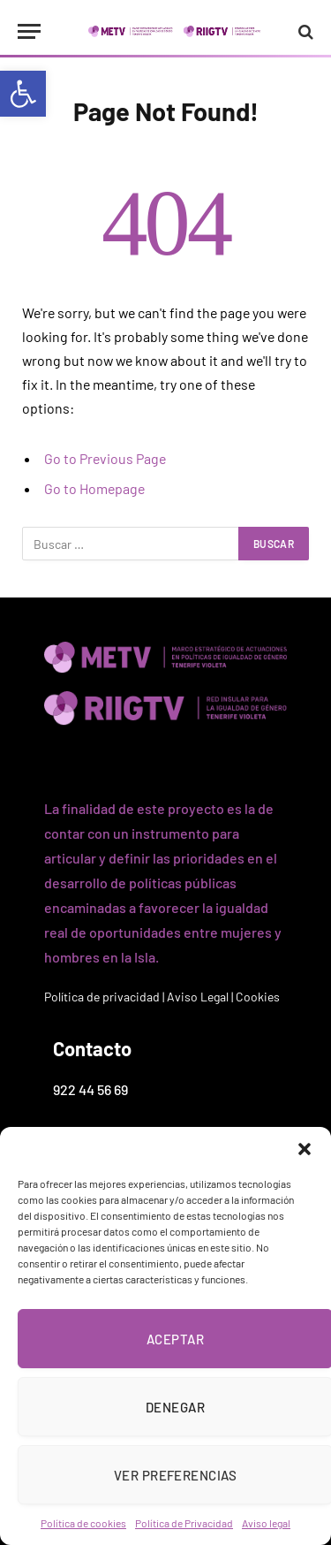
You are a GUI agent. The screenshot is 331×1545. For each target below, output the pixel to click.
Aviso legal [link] (266, 1523)
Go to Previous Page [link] (105, 458)
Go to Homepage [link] (94, 488)
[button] (304, 1149)
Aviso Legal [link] (198, 996)
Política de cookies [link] (83, 1523)
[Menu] (29, 31)
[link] (23, 94)
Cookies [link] (258, 996)
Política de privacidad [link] (102, 996)
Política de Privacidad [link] (184, 1523)
